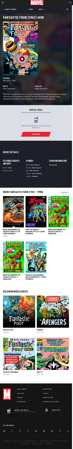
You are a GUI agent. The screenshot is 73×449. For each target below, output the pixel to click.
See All (65, 192)
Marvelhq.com (48, 397)
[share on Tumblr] (28, 431)
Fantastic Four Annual (10, 372)
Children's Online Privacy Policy (60, 441)
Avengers (40, 330)
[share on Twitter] (12, 431)
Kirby (6, 236)
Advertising (47, 389)
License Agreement (25, 443)
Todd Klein (35, 176)
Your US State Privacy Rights (29, 441)
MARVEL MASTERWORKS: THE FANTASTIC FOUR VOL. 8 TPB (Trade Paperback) (11, 232)
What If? (39, 372)
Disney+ (46, 393)
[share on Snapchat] (44, 431)
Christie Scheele (37, 173)
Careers (20, 397)
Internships (21, 402)
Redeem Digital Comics (51, 402)
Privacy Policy (16, 441)
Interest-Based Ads (37, 443)
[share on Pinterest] (52, 431)
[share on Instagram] (20, 431)
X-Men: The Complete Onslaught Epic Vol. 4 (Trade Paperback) (35, 232)
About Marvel (22, 389)
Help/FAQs (20, 393)
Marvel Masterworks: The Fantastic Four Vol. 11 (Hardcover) (56, 232)
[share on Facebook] (4, 431)
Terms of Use (6, 441)
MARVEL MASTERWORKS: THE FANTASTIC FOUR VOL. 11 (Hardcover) (11, 277)
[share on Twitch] (60, 431)
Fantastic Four (8, 330)
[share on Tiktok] (68, 431)
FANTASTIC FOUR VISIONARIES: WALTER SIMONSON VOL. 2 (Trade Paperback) (36, 277)
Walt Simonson (9, 88)
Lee (4, 236)
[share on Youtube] (36, 431)
